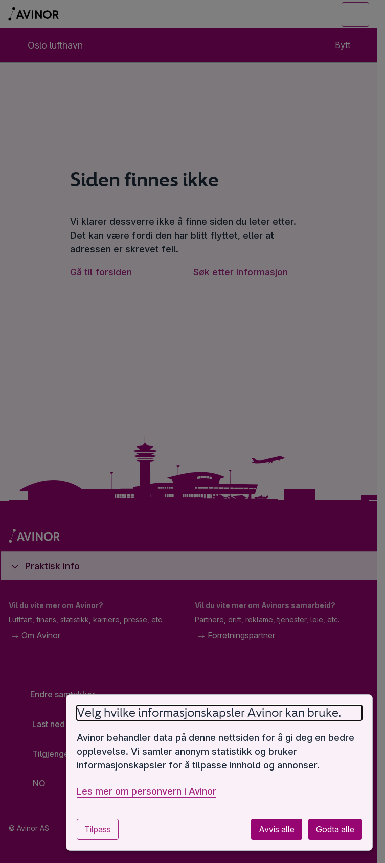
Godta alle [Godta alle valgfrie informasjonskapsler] (335, 829)
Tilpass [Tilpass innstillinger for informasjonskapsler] (97, 829)
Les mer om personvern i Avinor (146, 791)
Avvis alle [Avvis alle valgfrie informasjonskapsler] (277, 829)
